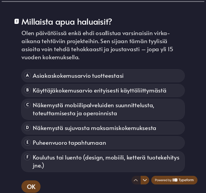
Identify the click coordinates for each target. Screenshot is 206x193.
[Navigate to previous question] (135, 180)
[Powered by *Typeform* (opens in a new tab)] (174, 180)
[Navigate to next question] (145, 180)
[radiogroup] (103, 120)
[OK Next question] (31, 186)
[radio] (103, 75)
